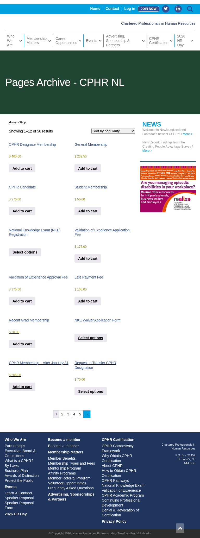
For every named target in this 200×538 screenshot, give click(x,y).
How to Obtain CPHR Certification (119, 473)
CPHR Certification (158, 40)
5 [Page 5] (80, 414)
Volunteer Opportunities (67, 483)
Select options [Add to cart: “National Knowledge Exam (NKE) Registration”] (25, 252)
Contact (112, 9)
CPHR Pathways (115, 480)
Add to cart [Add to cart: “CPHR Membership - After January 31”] (22, 387)
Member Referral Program (69, 478)
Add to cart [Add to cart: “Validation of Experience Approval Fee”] (22, 301)
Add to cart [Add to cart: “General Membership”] (87, 168)
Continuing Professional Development (121, 502)
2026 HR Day (181, 40)
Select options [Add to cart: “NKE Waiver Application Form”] (90, 338)
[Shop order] (113, 131)
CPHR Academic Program (123, 495)
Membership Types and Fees (71, 463)
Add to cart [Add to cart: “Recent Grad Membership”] (22, 344)
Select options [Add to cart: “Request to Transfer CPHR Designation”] (90, 391)
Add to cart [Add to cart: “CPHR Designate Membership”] (22, 168)
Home (95, 9)
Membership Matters (37, 40)
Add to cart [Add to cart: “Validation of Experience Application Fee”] (87, 258)
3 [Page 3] (68, 414)
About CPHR (112, 466)
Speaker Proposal (19, 498)
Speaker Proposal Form (19, 505)
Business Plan (16, 471)
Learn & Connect (18, 493)
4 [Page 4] (74, 414)
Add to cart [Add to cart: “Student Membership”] (87, 211)
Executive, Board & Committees (20, 453)
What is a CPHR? (19, 461)
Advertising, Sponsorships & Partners (71, 496)
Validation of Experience (121, 490)
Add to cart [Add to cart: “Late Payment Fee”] (87, 301)
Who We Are (11, 40)
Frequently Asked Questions (71, 488)
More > (188, 134)
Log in (129, 9)
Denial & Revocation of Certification (120, 512)
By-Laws (12, 466)
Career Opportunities (66, 40)
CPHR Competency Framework (118, 448)
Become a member (64, 440)
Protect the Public (19, 480)
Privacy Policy (114, 521)
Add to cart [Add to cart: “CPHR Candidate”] (22, 211)
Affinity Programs (62, 473)
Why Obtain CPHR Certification (117, 458)
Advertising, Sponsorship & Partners (118, 40)
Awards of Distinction (22, 475)
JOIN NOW (149, 9)
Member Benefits (62, 458)
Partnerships (15, 446)
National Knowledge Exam (123, 485)
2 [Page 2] (62, 414)
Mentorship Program (64, 468)
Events (91, 41)
